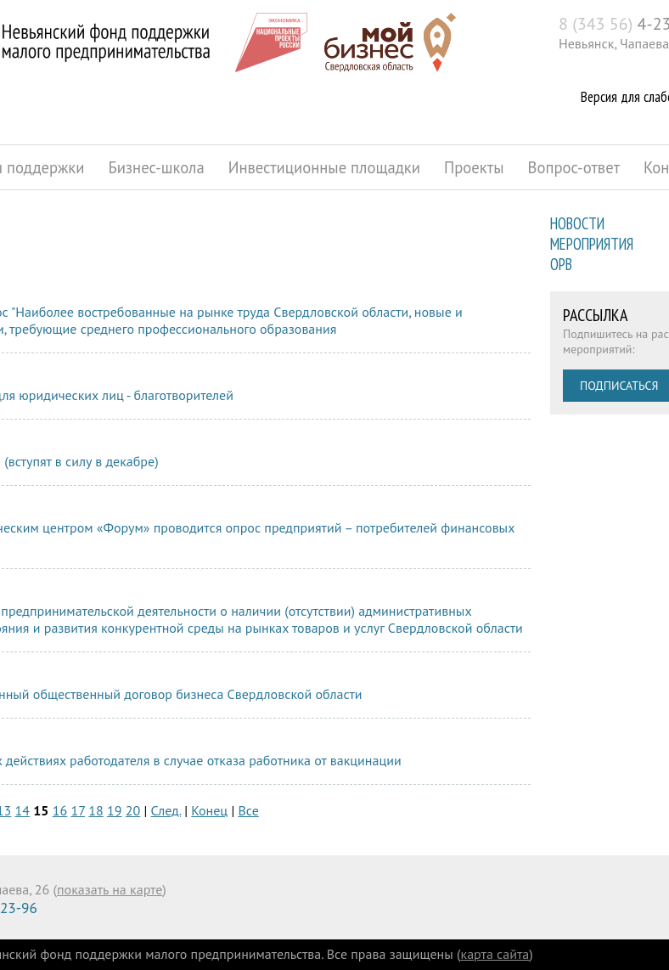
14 (22, 810)
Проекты (474, 167)
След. (166, 810)
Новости (577, 223)
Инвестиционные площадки (324, 167)
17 (77, 810)
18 (95, 810)
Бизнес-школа (156, 167)
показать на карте (109, 889)
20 (133, 810)
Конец (209, 810)
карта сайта (495, 953)
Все (249, 810)
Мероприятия (591, 244)
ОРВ (561, 264)
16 (60, 810)
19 (114, 810)
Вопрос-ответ (574, 167)
